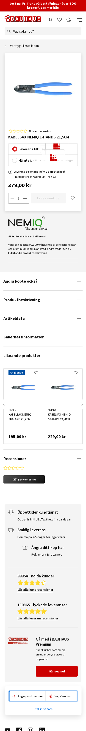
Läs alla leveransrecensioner (37, 595)
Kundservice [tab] (13, 674)
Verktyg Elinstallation (24, 45)
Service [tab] (10, 666)
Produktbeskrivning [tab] (21, 299)
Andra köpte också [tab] (20, 281)
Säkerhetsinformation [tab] (23, 337)
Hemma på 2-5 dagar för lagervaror (41, 514)
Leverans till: (29, 149)
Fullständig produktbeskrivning (27, 253)
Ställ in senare (43, 709)
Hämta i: (25, 160)
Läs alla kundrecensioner (35, 566)
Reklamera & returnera (47, 531)
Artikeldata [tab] (14, 318)
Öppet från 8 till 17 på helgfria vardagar (44, 496)
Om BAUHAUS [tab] (14, 682)
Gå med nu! (57, 648)
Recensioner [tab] (14, 458)
